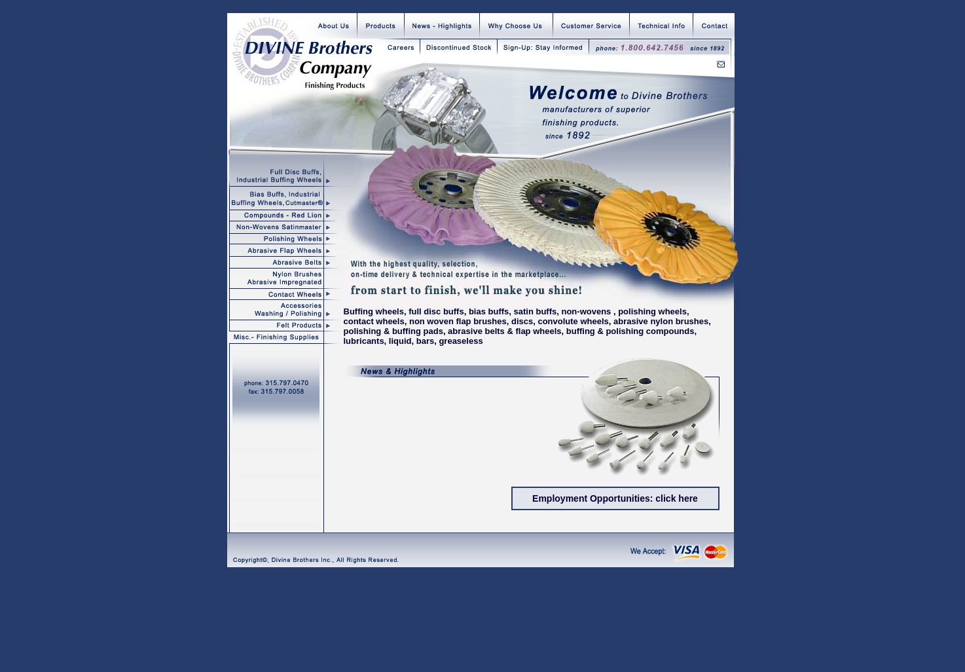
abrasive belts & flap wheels (504, 331)
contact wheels (374, 321)
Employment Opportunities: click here (615, 498)
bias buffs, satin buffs (512, 311)
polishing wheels (652, 311)
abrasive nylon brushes (660, 321)
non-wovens (586, 311)
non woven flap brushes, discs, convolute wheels (509, 321)
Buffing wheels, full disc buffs (404, 311)
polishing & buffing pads (393, 331)
